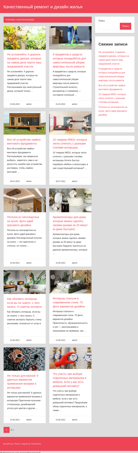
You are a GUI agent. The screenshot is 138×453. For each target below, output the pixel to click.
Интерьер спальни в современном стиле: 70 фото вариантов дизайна (69, 301)
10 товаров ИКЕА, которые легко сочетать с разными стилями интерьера (70, 143)
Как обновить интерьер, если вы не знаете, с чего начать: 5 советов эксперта (24, 301)
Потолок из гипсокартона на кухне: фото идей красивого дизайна (23, 220)
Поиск (101, 21)
